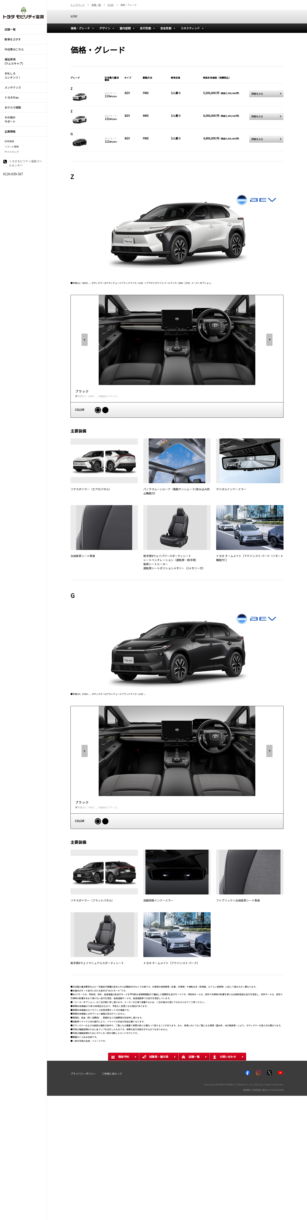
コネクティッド (190, 28)
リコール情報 (12, 146)
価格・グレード (80, 28)
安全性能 (165, 28)
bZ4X (73, 16)
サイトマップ (12, 152)
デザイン (104, 28)
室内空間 (125, 28)
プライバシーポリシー (83, 1073)
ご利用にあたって (112, 1073)
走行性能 (145, 28)
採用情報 (9, 141)
